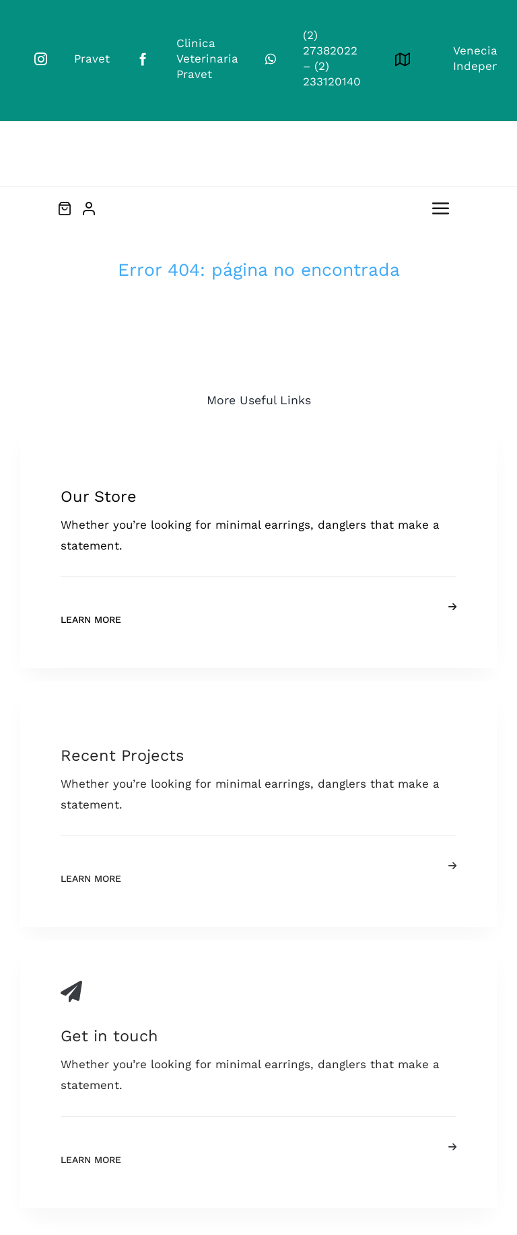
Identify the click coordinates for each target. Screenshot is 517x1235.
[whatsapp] (270, 58)
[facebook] (143, 58)
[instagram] (40, 58)
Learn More (91, 619)
